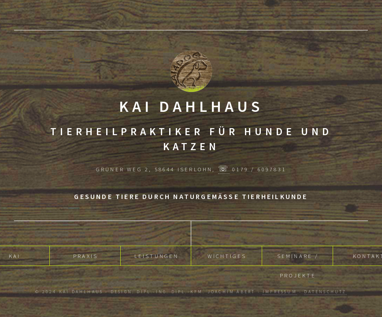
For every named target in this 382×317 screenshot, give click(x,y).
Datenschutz (325, 292)
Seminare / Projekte (298, 258)
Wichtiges (227, 254)
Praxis (85, 254)
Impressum (280, 292)
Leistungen (156, 254)
